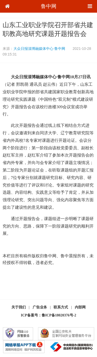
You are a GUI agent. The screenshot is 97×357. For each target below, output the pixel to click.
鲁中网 (48, 6)
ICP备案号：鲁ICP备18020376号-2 (48, 315)
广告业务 (40, 307)
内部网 (80, 307)
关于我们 (18, 307)
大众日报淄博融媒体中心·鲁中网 (39, 48)
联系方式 (61, 307)
